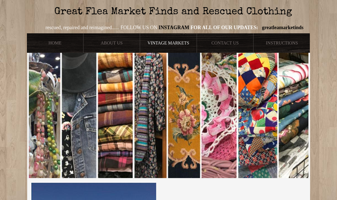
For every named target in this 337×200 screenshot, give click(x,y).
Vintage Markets (168, 43)
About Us (112, 43)
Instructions (282, 43)
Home (55, 43)
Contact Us (225, 43)
